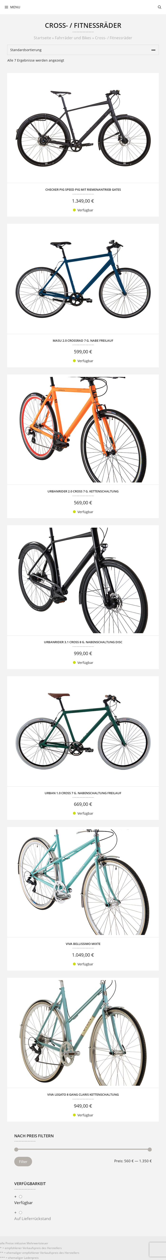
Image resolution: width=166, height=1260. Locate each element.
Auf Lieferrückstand (32, 1218)
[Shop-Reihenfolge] (83, 50)
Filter (23, 1161)
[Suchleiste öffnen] (159, 7)
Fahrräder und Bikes (73, 37)
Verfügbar (23, 1202)
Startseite (42, 37)
